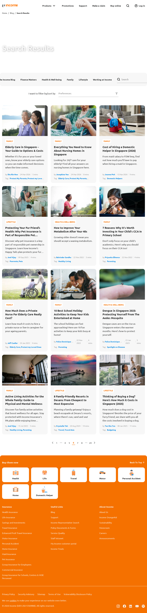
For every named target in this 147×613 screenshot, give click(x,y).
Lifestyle (83, 79)
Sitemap (41, 594)
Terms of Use (54, 594)
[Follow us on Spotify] (143, 606)
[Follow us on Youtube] (137, 606)
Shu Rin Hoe (13, 174)
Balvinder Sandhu (63, 257)
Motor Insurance (9, 538)
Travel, (61, 430)
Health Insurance (10, 512)
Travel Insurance (9, 527)
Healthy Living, (16, 430)
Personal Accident (10, 543)
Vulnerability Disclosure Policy (78, 594)
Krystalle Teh (62, 426)
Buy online (115, 5)
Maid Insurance (9, 554)
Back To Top (137, 462)
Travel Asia (69, 430)
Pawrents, (14, 261)
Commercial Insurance (12, 569)
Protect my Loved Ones (31, 347)
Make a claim (98, 5)
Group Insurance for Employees (16, 564)
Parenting (111, 261)
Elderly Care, (64, 178)
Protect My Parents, (19, 178)
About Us (103, 512)
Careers (103, 533)
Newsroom (104, 527)
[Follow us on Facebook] (124, 606)
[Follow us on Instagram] (118, 606)
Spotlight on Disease (116, 347)
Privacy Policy (8, 594)
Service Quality (58, 533)
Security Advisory (26, 594)
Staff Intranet (57, 538)
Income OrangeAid (108, 517)
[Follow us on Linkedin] (130, 606)
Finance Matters (28, 79)
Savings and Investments (13, 522)
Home (4, 13)
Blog (12, 13)
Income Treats (57, 548)
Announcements (107, 538)
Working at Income (102, 79)
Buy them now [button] (10, 462)
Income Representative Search (65, 522)
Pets (21, 261)
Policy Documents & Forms (63, 527)
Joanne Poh (110, 174)
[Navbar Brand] (10, 5)
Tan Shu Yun (110, 426)
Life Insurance (8, 517)
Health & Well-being (52, 79)
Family (70, 79)
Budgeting (111, 430)
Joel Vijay (12, 257)
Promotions (68, 5)
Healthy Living (64, 261)
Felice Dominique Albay (66, 341)
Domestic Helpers (114, 178)
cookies (13, 600)
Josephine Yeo (62, 174)
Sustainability (105, 522)
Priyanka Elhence (112, 257)
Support (83, 5)
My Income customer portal (63, 543)
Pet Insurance (8, 559)
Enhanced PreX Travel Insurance (17, 533)
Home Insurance (9, 548)
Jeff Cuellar (13, 343)
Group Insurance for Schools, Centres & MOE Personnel (23, 576)
